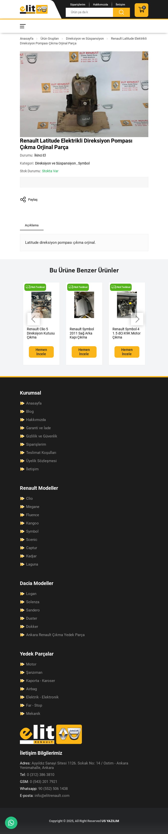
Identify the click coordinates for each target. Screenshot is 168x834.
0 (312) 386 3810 (37, 774)
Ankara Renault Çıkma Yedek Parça (55, 635)
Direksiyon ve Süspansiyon (85, 38)
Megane (32, 506)
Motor (31, 664)
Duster (31, 618)
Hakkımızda (100, 4)
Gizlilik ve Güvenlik (41, 436)
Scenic (31, 539)
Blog (30, 411)
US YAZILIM (110, 821)
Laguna (32, 564)
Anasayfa (26, 38)
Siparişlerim (77, 4)
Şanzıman (34, 672)
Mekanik (33, 713)
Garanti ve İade (38, 428)
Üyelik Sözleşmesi (41, 461)
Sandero (33, 610)
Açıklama (32, 225)
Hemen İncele (41, 352)
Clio (29, 498)
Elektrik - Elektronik (42, 697)
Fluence (32, 515)
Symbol (84, 163)
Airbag (31, 689)
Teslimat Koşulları (41, 452)
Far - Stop (34, 705)
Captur (31, 548)
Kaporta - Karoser (40, 680)
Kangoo (32, 523)
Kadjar (31, 556)
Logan (31, 593)
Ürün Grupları (50, 38)
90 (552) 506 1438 (44, 788)
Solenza (32, 602)
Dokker (32, 626)
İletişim (120, 4)
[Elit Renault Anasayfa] (34, 9)
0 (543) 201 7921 (38, 781)
